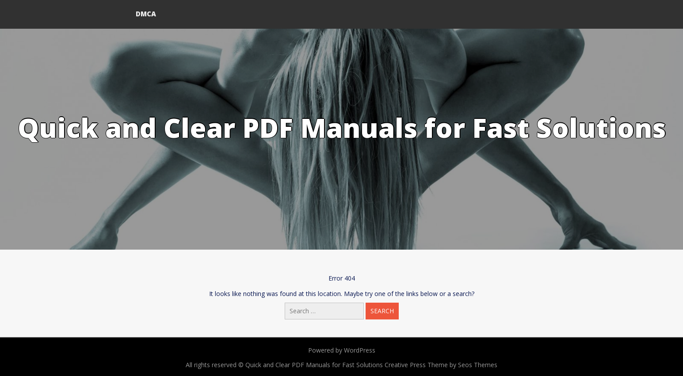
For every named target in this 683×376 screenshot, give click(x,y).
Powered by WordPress (341, 350)
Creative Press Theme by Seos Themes (441, 365)
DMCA (146, 13)
